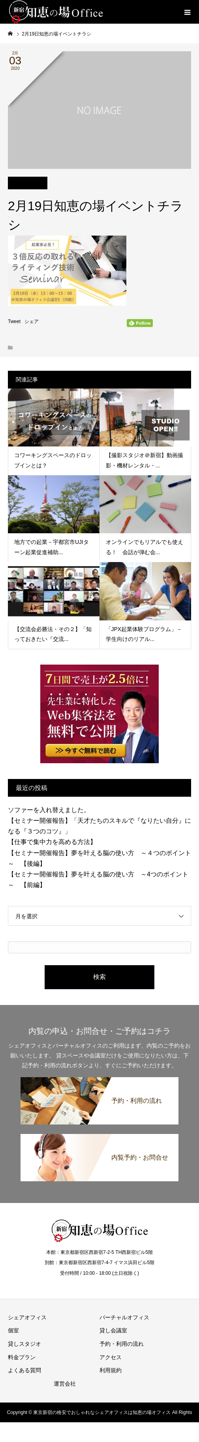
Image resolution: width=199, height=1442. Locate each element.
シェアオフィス (27, 1317)
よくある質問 (24, 1370)
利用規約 (111, 1370)
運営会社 (65, 1383)
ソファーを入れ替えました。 (49, 810)
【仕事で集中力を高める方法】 (52, 842)
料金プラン (22, 1357)
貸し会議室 (113, 1330)
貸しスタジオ (24, 1344)
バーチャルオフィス (124, 1317)
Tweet (14, 321)
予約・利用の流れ (122, 1344)
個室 (13, 1330)
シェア (31, 321)
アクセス (111, 1357)
